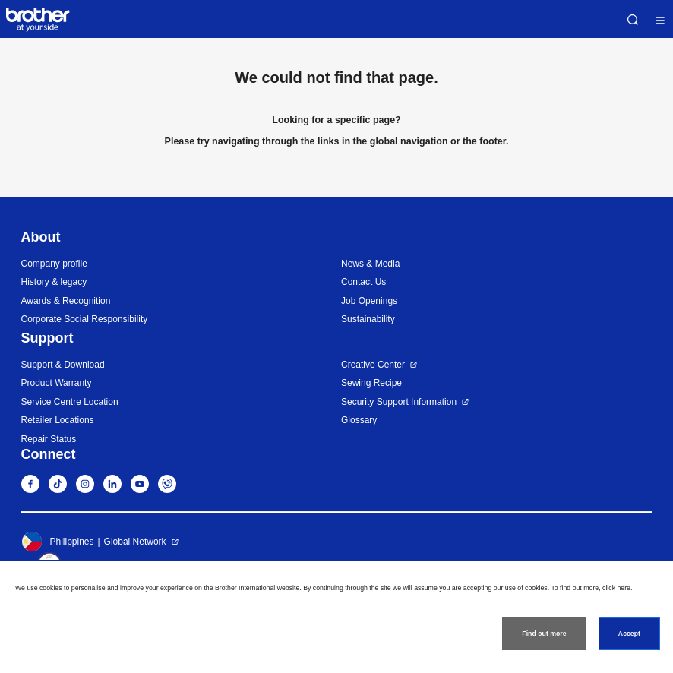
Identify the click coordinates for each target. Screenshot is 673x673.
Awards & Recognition (66, 300)
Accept (629, 633)
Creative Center (373, 364)
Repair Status (49, 439)
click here (616, 588)
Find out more (544, 633)
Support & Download (63, 364)
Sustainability (368, 319)
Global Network (135, 541)
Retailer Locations (57, 420)
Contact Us (363, 281)
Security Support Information (399, 402)
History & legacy (54, 281)
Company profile (54, 263)
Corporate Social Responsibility (84, 319)
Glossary (359, 420)
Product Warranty (56, 383)
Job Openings (369, 300)
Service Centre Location (69, 402)
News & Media (370, 263)
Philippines (57, 541)
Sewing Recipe (371, 383)
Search (632, 19)
